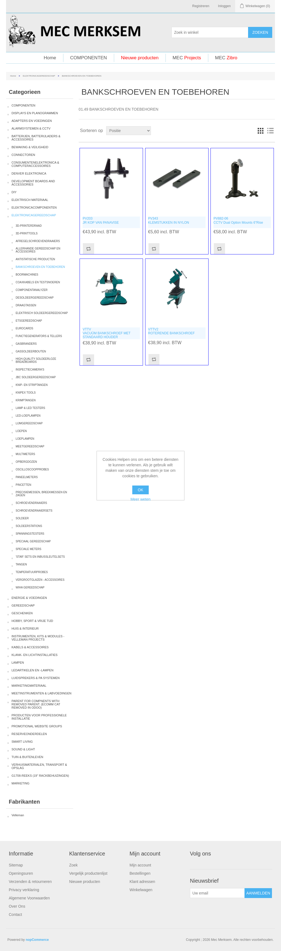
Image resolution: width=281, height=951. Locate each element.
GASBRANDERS (26, 343)
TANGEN (21, 564)
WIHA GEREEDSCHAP (30, 587)
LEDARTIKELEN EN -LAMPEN (33, 670)
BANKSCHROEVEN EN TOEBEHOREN (40, 266)
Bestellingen (140, 873)
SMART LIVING (22, 741)
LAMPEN (18, 662)
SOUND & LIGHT (23, 749)
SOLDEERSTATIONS (29, 526)
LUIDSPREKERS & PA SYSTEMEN (36, 678)
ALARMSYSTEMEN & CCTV (31, 128)
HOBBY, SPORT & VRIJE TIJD (32, 620)
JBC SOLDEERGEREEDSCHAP (36, 377)
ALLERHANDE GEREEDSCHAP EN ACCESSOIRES (38, 250)
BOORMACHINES (27, 274)
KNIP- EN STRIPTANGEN (32, 384)
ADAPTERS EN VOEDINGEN (32, 120)
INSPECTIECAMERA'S (30, 369)
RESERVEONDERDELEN (29, 734)
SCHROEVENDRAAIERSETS (34, 510)
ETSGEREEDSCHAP (29, 320)
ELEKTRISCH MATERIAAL (30, 199)
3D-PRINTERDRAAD (29, 225)
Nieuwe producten (140, 57)
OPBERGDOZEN (26, 461)
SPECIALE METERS (28, 549)
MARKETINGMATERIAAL (29, 685)
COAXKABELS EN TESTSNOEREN (38, 282)
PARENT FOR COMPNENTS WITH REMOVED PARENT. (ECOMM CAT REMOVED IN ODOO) (36, 704)
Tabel (260, 130)
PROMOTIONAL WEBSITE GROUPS (37, 726)
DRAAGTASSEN (26, 305)
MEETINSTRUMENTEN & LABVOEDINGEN (41, 693)
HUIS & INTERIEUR (25, 628)
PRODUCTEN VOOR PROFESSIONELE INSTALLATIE (39, 717)
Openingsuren (21, 873)
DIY (14, 192)
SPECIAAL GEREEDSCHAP (33, 541)
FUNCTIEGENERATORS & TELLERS (39, 336)
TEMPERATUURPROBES (32, 572)
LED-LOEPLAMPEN (28, 415)
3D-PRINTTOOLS (27, 233)
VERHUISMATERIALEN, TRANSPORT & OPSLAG (39, 766)
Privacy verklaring (24, 890)
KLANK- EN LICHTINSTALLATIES (35, 655)
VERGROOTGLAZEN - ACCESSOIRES (40, 579)
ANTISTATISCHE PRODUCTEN (35, 259)
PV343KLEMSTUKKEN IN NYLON (168, 220)
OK (140, 490)
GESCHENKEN (22, 613)
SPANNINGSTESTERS (30, 533)
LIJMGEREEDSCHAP (29, 423)
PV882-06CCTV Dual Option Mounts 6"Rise (238, 220)
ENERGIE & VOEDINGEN (29, 597)
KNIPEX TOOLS (26, 392)
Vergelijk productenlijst (88, 873)
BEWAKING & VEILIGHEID (30, 147)
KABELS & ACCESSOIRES (30, 647)
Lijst (270, 130)
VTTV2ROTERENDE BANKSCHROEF (171, 331)
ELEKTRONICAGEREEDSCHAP (39, 76)
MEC (187, 57)
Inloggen (224, 6)
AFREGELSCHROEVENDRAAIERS (38, 241)
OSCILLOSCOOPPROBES (32, 469)
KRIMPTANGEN (26, 400)
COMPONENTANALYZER (31, 289)
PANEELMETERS (27, 477)
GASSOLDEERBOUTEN (31, 351)
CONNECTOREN (23, 154)
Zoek (73, 865)
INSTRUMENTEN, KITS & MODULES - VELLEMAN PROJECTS (38, 638)
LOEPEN (21, 431)
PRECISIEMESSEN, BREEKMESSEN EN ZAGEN (41, 494)
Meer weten (140, 499)
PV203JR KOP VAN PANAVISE (101, 220)
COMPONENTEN (88, 57)
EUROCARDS (24, 328)
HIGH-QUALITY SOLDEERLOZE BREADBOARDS (36, 360)
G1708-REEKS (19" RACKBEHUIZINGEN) (40, 775)
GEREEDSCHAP (23, 605)
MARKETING (20, 783)
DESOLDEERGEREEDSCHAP (35, 297)
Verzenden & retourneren (30, 881)
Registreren (200, 6)
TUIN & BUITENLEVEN (27, 757)
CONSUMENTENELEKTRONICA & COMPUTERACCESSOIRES (35, 164)
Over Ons (17, 906)
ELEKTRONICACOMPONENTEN (34, 207)
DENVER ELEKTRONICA (29, 173)
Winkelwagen (141, 890)
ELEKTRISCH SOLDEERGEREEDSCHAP (42, 313)
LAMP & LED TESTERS (30, 407)
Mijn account (140, 865)
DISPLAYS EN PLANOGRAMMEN (35, 113)
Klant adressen (142, 881)
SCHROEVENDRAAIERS (31, 502)
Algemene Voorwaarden (29, 898)
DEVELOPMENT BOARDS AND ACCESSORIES (33, 182)
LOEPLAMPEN (25, 438)
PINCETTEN (23, 484)
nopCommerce (37, 940)
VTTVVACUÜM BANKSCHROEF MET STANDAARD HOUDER (106, 333)
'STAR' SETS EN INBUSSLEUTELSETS (40, 556)
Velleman (18, 815)
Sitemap (16, 865)
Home (50, 57)
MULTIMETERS (25, 454)
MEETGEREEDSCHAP (30, 446)
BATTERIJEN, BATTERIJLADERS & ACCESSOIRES (36, 137)
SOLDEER (22, 518)
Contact (15, 914)
